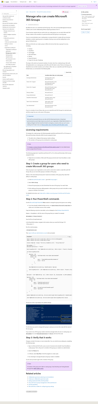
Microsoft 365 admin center (37, 179)
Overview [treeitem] (7, 40)
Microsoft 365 (33, 11)
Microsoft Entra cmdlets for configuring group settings (41, 386)
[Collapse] (16, 11)
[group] (49, 269)
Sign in (95, 1)
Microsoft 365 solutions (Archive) (44, 11)
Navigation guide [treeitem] (6, 88)
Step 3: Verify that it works (87, 23)
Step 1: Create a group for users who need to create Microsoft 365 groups (88, 17)
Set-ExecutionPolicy (33, 384)
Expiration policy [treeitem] (9, 57)
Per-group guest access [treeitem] (11, 58)
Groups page (53, 179)
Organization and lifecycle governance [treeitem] (11, 50)
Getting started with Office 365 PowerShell (38, 380)
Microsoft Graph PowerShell (36, 202)
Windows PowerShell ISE (63, 210)
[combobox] (9, 14)
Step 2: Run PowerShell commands (86, 21)
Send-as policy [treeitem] (9, 60)
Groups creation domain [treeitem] (11, 62)
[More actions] (71, 12)
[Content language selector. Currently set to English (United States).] (8, 402)
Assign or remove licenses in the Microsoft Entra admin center (44, 147)
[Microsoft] (2, 2)
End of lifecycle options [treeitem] (10, 64)
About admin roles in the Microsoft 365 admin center (55, 124)
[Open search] (91, 2)
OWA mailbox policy (38, 368)
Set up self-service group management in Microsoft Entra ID (42, 382)
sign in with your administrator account (38, 233)
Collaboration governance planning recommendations (41, 377)
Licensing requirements (87, 14)
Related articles (85, 25)
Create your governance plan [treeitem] (11, 41)
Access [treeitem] (6, 45)
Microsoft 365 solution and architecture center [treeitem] (8, 17)
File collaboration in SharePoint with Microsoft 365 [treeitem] (10, 67)
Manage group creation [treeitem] (11, 53)
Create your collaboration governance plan (38, 379)
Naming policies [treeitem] (9, 55)
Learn (27, 11)
